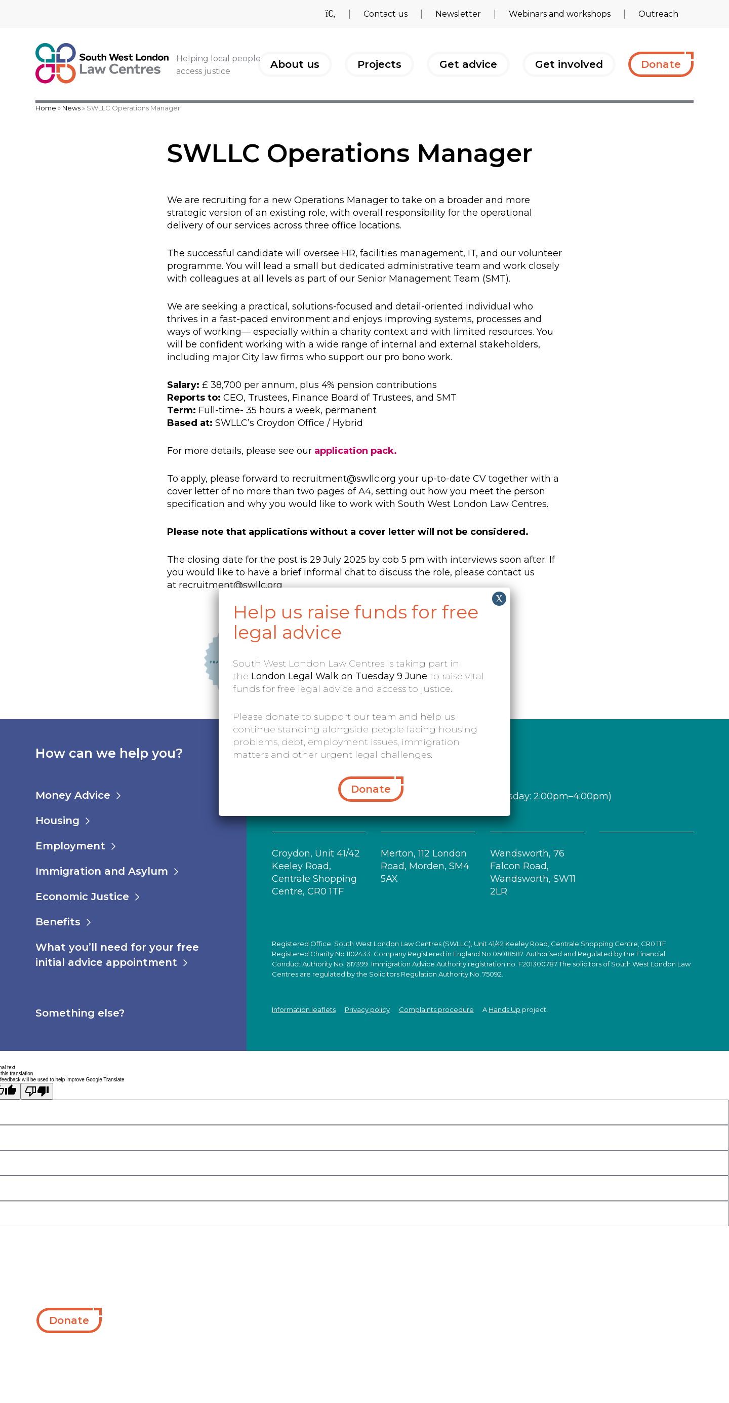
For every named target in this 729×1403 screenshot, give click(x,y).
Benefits (57, 922)
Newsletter (458, 14)
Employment (70, 846)
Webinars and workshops (560, 14)
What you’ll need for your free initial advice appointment (117, 954)
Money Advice (72, 795)
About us (294, 64)
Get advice (468, 64)
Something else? (80, 1013)
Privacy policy (367, 1009)
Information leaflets (304, 1009)
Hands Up (504, 1009)
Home (45, 108)
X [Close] (499, 598)
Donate (661, 64)
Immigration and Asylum (101, 871)
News (71, 108)
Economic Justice (82, 896)
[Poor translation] (37, 1091)
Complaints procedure (436, 1009)
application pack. (355, 450)
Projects (379, 64)
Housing (57, 820)
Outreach (658, 14)
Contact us (385, 14)
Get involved (569, 64)
